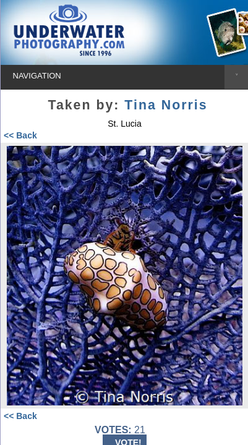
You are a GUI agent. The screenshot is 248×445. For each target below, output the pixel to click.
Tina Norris (165, 105)
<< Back (20, 135)
